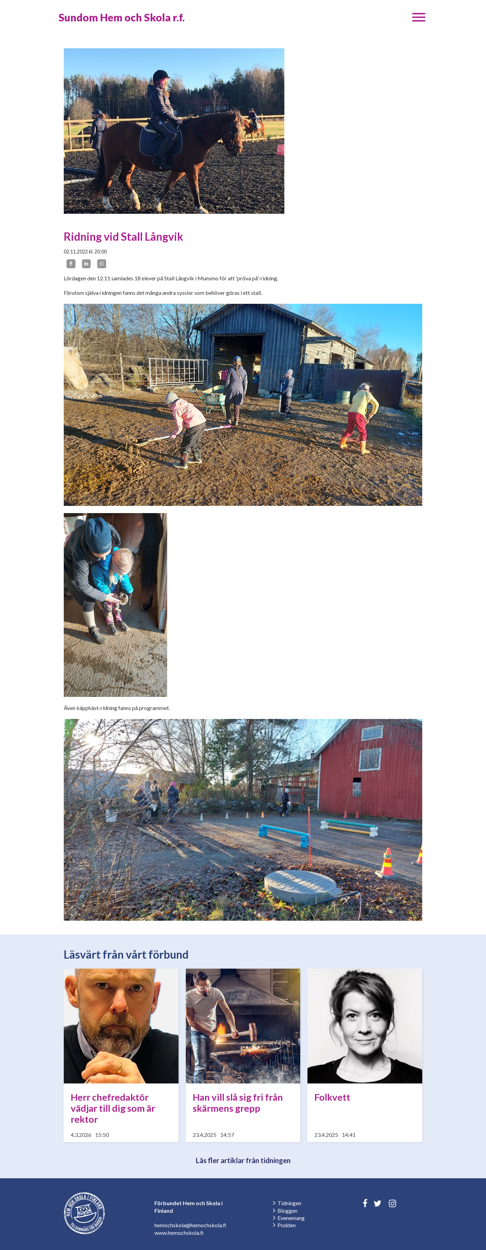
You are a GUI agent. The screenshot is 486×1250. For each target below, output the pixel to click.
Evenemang (291, 1217)
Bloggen (287, 1210)
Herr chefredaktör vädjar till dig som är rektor (113, 1108)
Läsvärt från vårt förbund (126, 954)
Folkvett (332, 1097)
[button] (418, 17)
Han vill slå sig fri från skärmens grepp (238, 1102)
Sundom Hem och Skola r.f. (122, 17)
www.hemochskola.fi (179, 1232)
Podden (286, 1225)
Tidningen (289, 1203)
